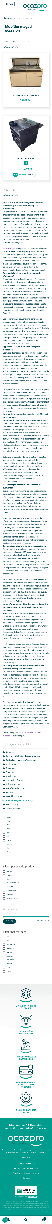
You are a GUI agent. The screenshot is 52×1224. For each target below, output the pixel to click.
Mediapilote (32, 1197)
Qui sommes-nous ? (17, 1125)
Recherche (26, 1220)
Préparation (11, 784)
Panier (40, 1218)
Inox (8, 792)
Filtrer (9, 921)
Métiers (9, 764)
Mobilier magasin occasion (18, 800)
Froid (8, 772)
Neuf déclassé (12, 796)
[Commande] (16, 42)
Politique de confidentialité (26, 1168)
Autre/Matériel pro (14, 788)
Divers (8, 752)
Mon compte (8, 1220)
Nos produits (36, 1125)
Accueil (9, 18)
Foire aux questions (26, 1164)
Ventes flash (11, 808)
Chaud (8, 768)
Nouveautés (10, 1128)
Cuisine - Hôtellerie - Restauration (21, 756)
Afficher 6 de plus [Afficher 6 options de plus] (11, 855)
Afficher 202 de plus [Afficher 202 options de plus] (12, 974)
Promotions (42, 1128)
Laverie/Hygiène (13, 780)
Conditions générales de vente (26, 1173)
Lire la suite (26, 1157)
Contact (26, 1178)
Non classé (11, 804)
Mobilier (9, 776)
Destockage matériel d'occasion (20, 760)
